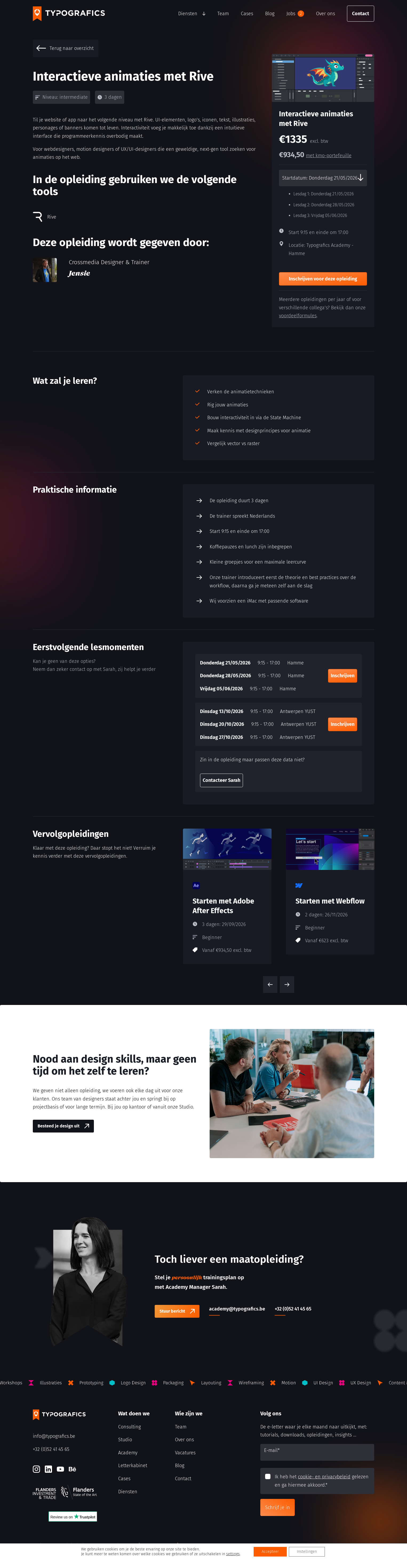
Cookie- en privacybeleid (55, 1544)
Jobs (295, 13)
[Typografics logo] (69, 13)
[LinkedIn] (48, 1469)
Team (223, 14)
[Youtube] (60, 1469)
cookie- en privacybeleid (324, 1477)
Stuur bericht (172, 1311)
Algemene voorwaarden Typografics (112, 1544)
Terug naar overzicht (65, 48)
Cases (247, 14)
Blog (269, 14)
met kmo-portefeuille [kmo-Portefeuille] (329, 156)
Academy (127, 1453)
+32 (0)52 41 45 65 (51, 1449)
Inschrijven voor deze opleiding (323, 279)
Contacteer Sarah (221, 780)
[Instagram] (36, 1469)
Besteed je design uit (58, 1126)
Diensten (187, 14)
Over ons (325, 14)
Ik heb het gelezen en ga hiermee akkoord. (322, 1481)
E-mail (272, 1450)
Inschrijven (342, 676)
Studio (125, 1440)
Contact (360, 14)
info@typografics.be (54, 1436)
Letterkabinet (132, 1465)
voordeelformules (298, 316)
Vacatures (185, 1453)
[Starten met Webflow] (330, 892)
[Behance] (72, 1469)
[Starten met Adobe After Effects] (227, 896)
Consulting (129, 1427)
